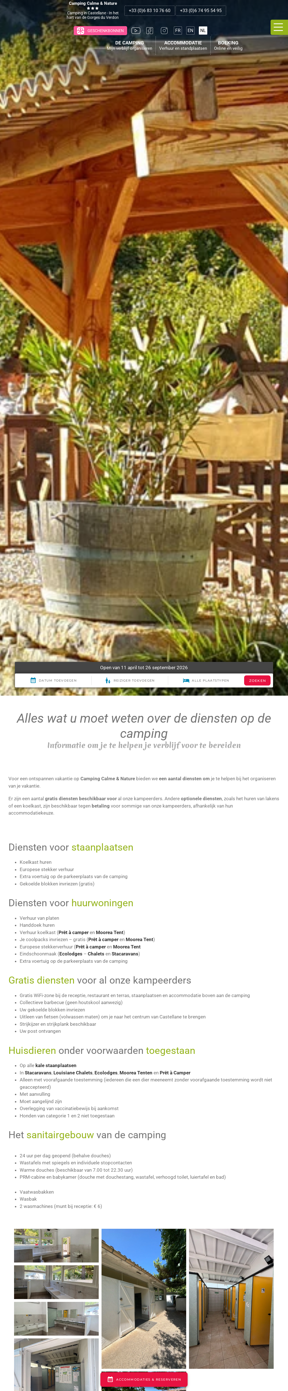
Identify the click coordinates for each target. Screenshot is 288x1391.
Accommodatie (183, 43)
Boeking (228, 43)
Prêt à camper (73, 932)
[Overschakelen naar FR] (178, 30)
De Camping (130, 43)
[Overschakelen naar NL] (203, 30)
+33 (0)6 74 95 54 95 (201, 10)
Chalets (96, 954)
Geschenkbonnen (100, 31)
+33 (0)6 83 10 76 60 (149, 10)
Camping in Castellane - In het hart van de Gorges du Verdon (93, 10)
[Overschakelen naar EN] (190, 30)
